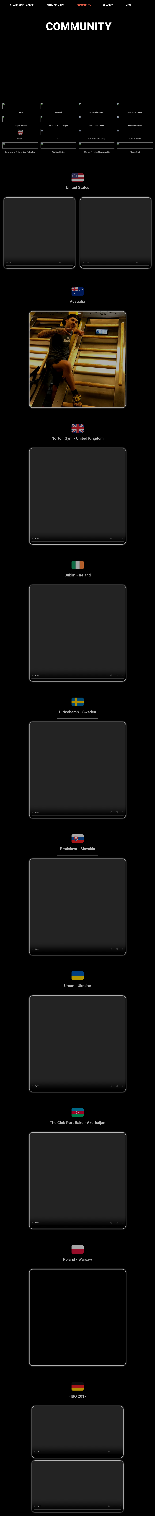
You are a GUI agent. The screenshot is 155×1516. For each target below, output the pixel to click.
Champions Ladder (22, 5)
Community (84, 5)
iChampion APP (55, 5)
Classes (108, 5)
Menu (128, 5)
